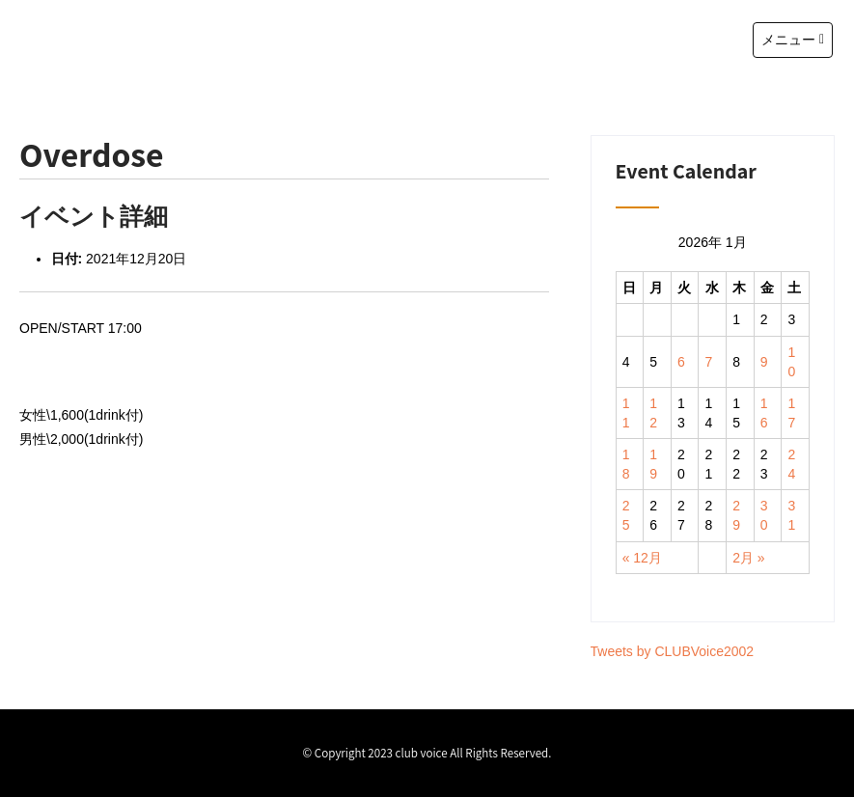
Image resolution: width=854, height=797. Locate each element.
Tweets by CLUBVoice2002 (673, 651)
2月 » (748, 557)
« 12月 (642, 557)
